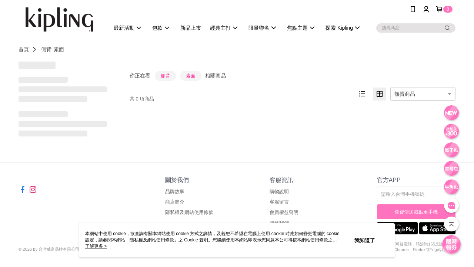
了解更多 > (96, 246)
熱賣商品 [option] (404, 94)
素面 (59, 49)
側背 (46, 49)
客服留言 (279, 202)
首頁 (24, 49)
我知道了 (364, 240)
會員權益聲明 (284, 212)
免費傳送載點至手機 (416, 212)
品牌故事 (174, 191)
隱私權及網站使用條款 (189, 212)
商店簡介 (174, 202)
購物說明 (279, 191)
